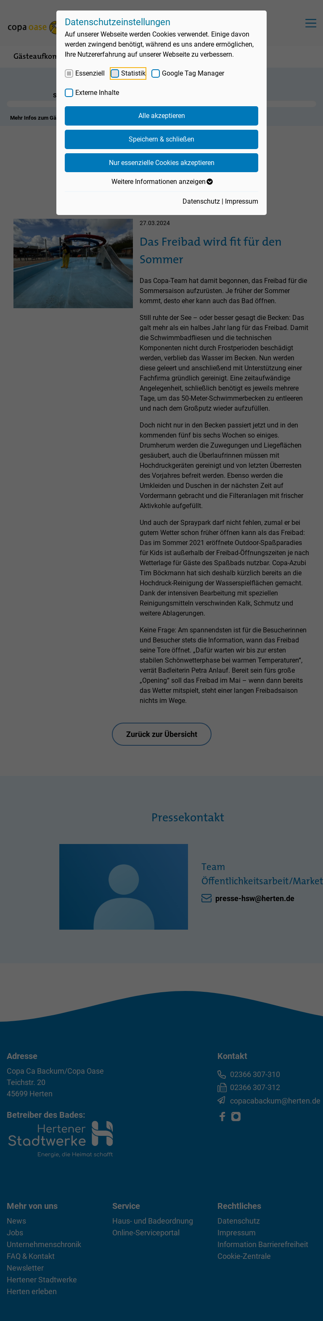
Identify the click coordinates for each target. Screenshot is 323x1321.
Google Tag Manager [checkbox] (193, 73)
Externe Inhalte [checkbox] (97, 93)
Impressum (241, 201)
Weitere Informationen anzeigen (161, 181)
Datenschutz (201, 201)
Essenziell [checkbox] (90, 73)
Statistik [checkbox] (133, 73)
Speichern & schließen (161, 139)
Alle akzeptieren (161, 116)
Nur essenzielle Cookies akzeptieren (161, 163)
